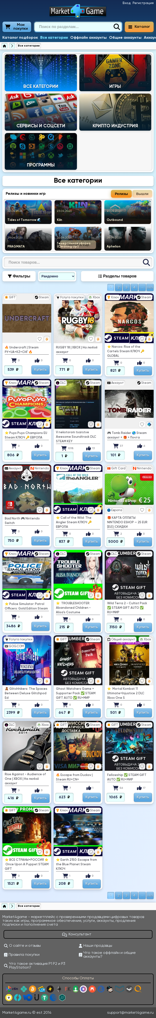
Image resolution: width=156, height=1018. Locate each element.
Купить (40, 370)
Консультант (77, 934)
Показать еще (78, 245)
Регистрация (143, 3)
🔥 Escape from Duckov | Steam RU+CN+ (74, 777)
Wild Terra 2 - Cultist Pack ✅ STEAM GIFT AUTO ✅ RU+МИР (127, 608)
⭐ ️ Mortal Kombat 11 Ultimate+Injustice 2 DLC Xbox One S (125, 693)
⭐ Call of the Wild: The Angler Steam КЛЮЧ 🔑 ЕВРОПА (74, 522)
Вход (127, 3)
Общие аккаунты (125, 38)
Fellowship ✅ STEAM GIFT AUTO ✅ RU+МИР (126, 777)
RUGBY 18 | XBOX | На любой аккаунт (76, 350)
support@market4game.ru (130, 1013)
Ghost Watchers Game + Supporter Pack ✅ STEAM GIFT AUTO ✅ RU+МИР (76, 693)
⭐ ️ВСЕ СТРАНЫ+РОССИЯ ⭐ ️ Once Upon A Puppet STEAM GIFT (27, 864)
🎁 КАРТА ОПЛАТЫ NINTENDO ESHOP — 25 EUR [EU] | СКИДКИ (127, 522)
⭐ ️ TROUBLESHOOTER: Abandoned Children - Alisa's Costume (73, 608)
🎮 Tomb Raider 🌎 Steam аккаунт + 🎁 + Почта (127, 435)
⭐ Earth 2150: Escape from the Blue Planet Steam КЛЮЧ (76, 864)
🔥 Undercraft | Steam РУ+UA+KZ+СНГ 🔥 (22, 350)
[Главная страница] (4, 46)
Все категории (54, 38)
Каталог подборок (20, 38)
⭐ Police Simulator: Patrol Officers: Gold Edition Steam (26, 606)
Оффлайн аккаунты (88, 38)
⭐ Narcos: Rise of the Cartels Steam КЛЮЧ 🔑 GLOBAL (125, 351)
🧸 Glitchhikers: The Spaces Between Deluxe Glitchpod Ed (26, 693)
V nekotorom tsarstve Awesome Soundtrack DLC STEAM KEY (76, 437)
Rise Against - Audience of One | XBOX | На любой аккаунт (25, 779)
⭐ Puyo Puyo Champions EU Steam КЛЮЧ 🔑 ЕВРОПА (26, 435)
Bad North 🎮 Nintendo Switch (22, 521)
